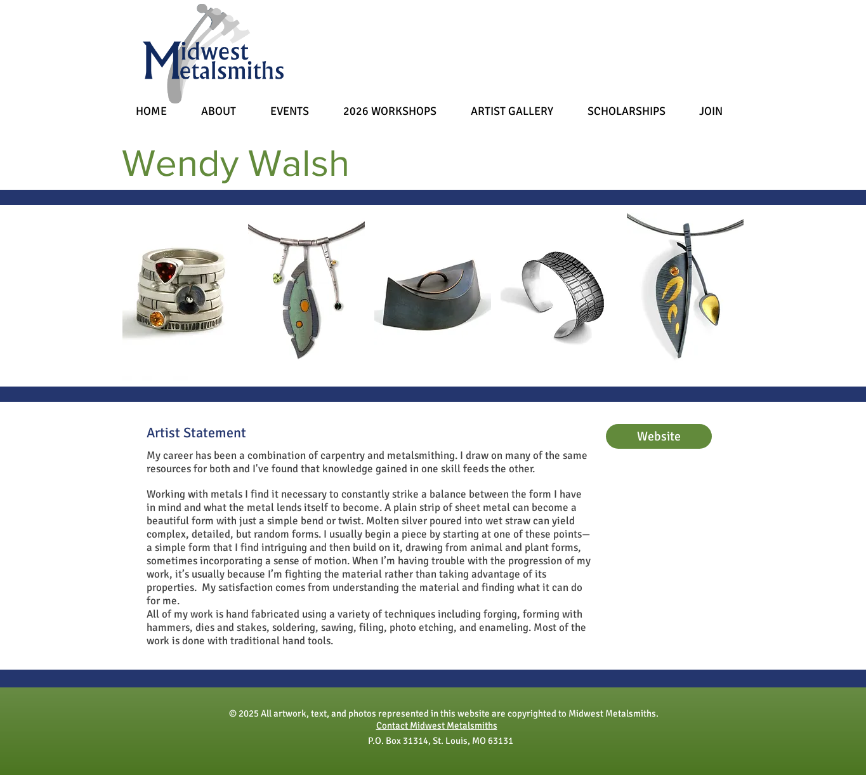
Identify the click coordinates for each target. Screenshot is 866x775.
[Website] (659, 436)
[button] (180, 297)
